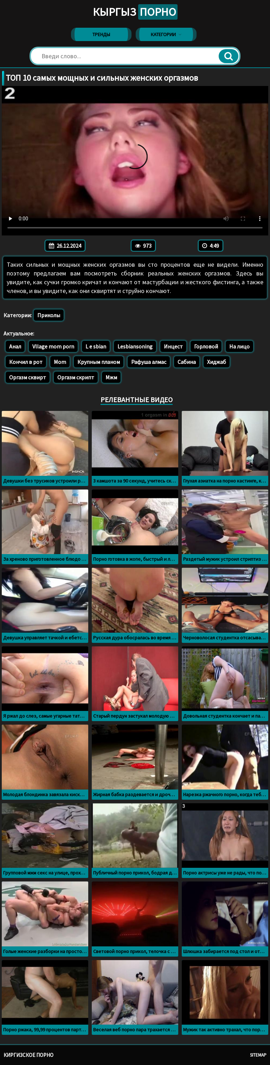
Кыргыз (135, 12)
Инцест (173, 346)
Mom (60, 361)
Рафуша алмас (148, 361)
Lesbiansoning (135, 346)
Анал (15, 346)
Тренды (101, 34)
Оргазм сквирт (27, 377)
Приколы (48, 315)
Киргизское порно (28, 1055)
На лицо (239, 346)
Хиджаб (216, 361)
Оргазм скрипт (75, 377)
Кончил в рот (26, 361)
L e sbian (95, 346)
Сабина (187, 361)
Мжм (111, 377)
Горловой (206, 346)
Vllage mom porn (53, 346)
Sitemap (258, 1055)
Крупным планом (98, 361)
